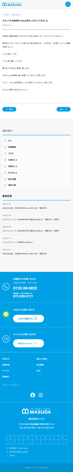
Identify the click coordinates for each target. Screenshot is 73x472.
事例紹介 (6, 376)
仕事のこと (12, 159)
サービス (5, 370)
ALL (10, 140)
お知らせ (5, 358)
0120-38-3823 (25, 288)
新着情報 (12, 146)
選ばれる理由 (41, 358)
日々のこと (16, 15)
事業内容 (6, 364)
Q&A (38, 370)
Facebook (32, 395)
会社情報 (40, 364)
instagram (41, 395)
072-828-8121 (23, 296)
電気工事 (12, 185)
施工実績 (12, 179)
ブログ (6, 15)
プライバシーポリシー (11, 385)
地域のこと (12, 166)
